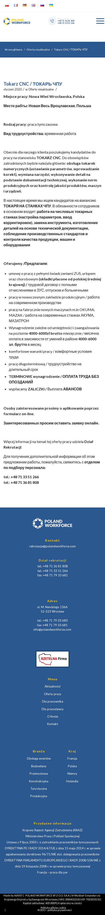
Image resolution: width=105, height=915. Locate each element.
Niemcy (72, 773)
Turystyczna (38, 788)
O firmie (52, 716)
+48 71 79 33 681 (55, 575)
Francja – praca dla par (52, 872)
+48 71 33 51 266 (66, 23)
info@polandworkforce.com (52, 629)
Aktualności (52, 686)
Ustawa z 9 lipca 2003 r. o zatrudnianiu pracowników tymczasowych (52, 842)
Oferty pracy (52, 694)
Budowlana (38, 766)
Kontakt (52, 724)
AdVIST (18, 895)
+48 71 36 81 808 (66, 20)
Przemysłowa (39, 773)
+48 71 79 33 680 (55, 620)
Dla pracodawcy (53, 709)
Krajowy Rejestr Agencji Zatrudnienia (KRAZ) (52, 830)
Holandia (72, 781)
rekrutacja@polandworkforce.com (52, 546)
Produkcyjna (38, 796)
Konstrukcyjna (38, 781)
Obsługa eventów (39, 758)
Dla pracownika (52, 701)
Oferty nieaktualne (38, 49)
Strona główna (13, 49)
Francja (72, 758)
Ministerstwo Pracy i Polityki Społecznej (52, 836)
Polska (72, 766)
